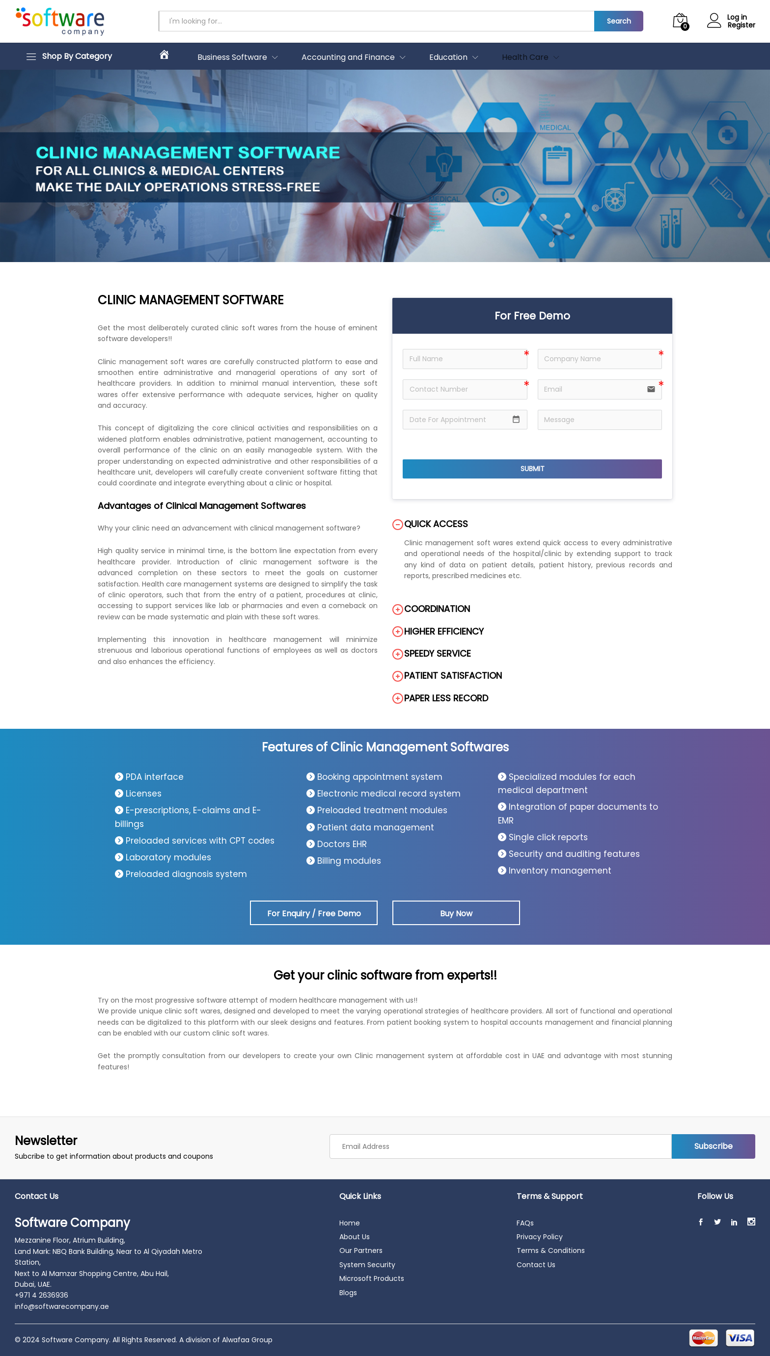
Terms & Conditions (551, 1250)
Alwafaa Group (247, 1340)
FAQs (525, 1223)
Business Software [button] (232, 57)
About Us (354, 1237)
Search (619, 21)
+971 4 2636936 (41, 1295)
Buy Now (456, 913)
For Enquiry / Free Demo (314, 913)
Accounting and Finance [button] (348, 57)
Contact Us (536, 1265)
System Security (367, 1265)
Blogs (348, 1293)
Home (349, 1223)
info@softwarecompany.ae (62, 1306)
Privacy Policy (540, 1237)
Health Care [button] (525, 57)
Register (741, 25)
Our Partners (361, 1250)
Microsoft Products (371, 1278)
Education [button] (448, 57)
